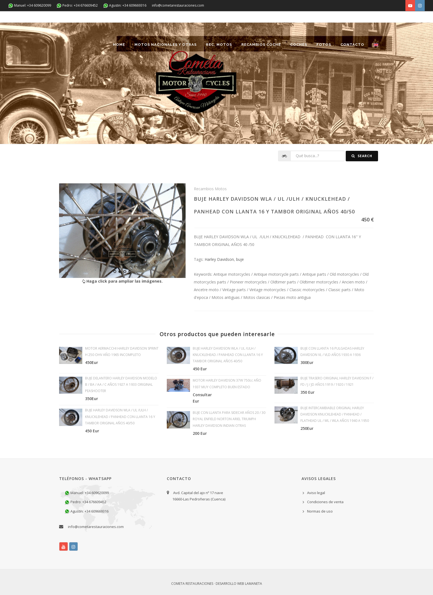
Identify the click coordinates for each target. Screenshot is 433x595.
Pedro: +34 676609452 (77, 5)
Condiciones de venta (325, 501)
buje (240, 259)
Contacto (352, 44)
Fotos (323, 44)
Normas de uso (320, 511)
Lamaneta (253, 583)
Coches (298, 44)
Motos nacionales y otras (165, 44)
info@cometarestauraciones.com (178, 5)
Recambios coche (261, 44)
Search (362, 156)
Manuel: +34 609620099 (29, 5)
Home (119, 44)
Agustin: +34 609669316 (124, 5)
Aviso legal (316, 492)
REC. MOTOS (219, 44)
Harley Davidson (219, 259)
